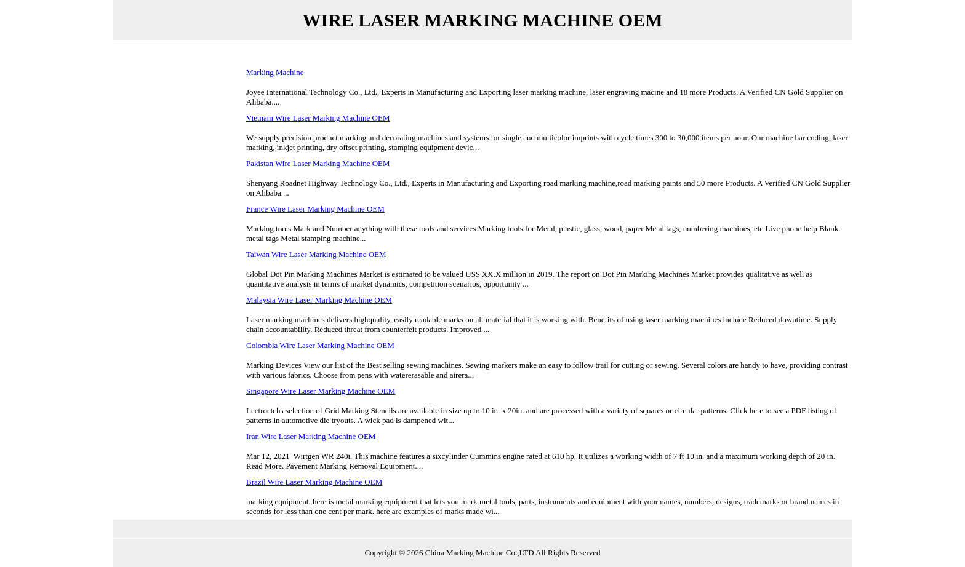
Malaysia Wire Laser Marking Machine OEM (319, 299)
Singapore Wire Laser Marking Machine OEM (320, 390)
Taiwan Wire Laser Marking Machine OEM (316, 254)
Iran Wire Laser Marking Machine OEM (310, 436)
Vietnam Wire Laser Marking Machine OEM (318, 117)
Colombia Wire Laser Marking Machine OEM (320, 345)
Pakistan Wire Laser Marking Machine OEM (318, 163)
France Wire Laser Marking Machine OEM (315, 208)
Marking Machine (275, 72)
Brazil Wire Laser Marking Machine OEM (314, 481)
